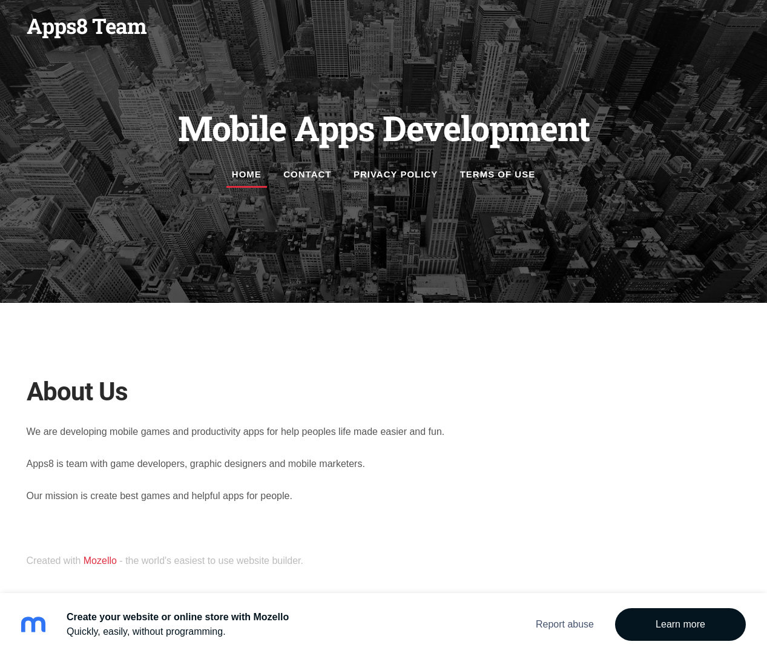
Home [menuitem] (247, 174)
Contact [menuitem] (307, 174)
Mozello (100, 560)
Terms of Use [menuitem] (498, 174)
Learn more (680, 624)
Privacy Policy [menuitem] (396, 174)
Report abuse (565, 624)
